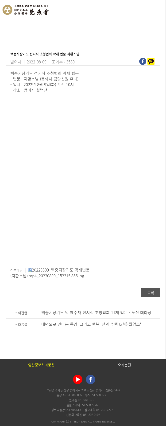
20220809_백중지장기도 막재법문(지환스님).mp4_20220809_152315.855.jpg (50, 273)
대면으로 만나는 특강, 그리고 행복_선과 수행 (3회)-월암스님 (92, 324)
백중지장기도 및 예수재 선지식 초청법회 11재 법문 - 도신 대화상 (96, 312)
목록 (150, 292)
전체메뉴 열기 (158, 9)
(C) (67, 421)
